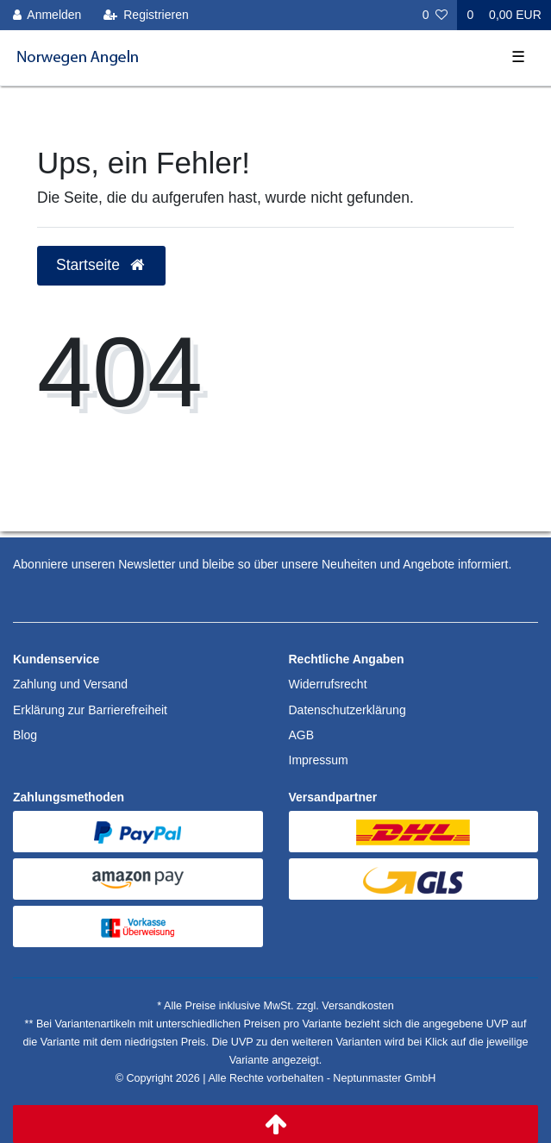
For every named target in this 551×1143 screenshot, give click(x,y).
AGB (302, 735)
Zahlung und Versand (70, 684)
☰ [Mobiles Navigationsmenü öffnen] (518, 57)
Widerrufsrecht (328, 684)
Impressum (318, 760)
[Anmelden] (47, 15)
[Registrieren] (146, 15)
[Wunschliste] (435, 15)
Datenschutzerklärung (347, 710)
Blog (25, 735)
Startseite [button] (101, 264)
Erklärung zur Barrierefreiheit (90, 710)
